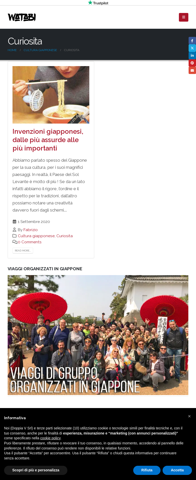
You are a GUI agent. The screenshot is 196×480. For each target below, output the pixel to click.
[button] (189, 416)
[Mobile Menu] (183, 17)
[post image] (51, 95)
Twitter (192, 48)
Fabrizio (30, 230)
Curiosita (64, 236)
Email (192, 70)
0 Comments (30, 242)
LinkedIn (192, 55)
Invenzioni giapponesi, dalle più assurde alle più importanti (48, 140)
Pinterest (192, 63)
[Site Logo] (22, 17)
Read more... (23, 250)
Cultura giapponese (36, 236)
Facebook (192, 40)
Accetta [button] (177, 470)
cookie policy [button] (50, 438)
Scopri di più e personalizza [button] (35, 470)
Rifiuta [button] (147, 470)
